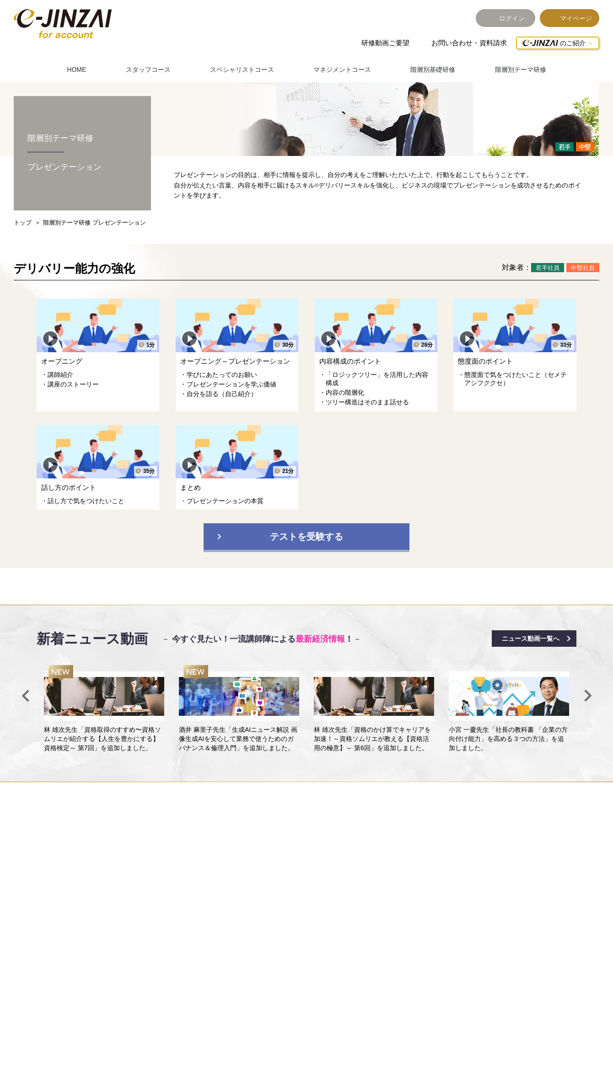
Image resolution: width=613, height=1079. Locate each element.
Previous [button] (25, 695)
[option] (104, 709)
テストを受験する (306, 536)
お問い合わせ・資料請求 (469, 42)
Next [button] (587, 695)
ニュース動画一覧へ (530, 638)
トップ (23, 222)
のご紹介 (554, 43)
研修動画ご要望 (385, 42)
